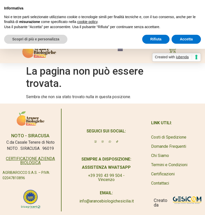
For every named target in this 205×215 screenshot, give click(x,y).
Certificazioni (163, 174)
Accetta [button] (186, 39)
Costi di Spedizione (168, 137)
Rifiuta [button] (156, 39)
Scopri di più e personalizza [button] (35, 39)
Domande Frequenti (168, 146)
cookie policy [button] (87, 22)
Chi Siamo (160, 155)
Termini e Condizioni (169, 164)
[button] (120, 49)
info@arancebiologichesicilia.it (106, 201)
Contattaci (160, 183)
